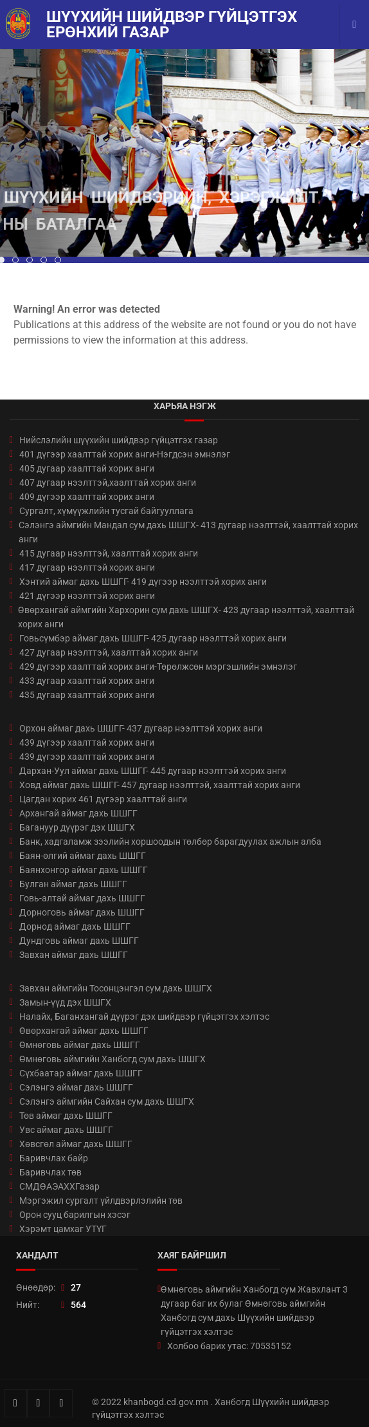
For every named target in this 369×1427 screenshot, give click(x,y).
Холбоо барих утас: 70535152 (229, 1346)
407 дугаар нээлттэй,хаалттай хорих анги (107, 482)
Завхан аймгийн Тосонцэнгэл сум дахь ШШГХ (115, 988)
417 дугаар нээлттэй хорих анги (87, 567)
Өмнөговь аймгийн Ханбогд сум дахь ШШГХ (112, 1059)
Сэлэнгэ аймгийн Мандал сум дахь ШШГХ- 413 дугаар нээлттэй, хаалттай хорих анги (188, 532)
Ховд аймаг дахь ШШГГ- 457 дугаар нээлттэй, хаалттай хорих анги (159, 785)
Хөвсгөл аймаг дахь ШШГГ (75, 1144)
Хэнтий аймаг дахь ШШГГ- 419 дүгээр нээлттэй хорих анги (143, 581)
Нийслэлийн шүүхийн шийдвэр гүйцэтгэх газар (118, 440)
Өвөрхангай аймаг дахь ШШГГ (83, 1031)
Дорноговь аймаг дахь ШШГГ (82, 912)
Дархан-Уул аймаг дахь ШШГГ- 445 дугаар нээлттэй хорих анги (152, 771)
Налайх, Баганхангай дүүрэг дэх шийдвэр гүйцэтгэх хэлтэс (144, 1016)
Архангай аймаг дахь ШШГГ (78, 813)
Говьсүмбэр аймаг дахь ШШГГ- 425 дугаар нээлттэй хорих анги (153, 638)
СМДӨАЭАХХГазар (59, 1186)
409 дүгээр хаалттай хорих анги (86, 497)
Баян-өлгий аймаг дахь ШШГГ (82, 856)
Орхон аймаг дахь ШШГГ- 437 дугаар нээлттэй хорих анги (140, 728)
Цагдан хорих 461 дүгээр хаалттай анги (103, 799)
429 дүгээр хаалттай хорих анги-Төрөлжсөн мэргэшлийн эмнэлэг (158, 666)
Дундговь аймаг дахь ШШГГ (79, 940)
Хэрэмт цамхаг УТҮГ (63, 1229)
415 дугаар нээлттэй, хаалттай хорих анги (108, 553)
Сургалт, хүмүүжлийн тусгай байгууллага (106, 511)
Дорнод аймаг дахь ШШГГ (74, 926)
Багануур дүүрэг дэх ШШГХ (77, 827)
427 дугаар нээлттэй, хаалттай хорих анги (108, 652)
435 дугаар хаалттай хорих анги (86, 695)
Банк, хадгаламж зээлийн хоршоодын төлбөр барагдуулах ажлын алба (170, 841)
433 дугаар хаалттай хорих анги (86, 681)
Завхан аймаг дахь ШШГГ (73, 955)
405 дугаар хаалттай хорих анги (86, 468)
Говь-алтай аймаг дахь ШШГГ (82, 898)
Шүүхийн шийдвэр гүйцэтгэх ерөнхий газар (171, 24)
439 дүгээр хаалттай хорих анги (86, 742)
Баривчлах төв (50, 1172)
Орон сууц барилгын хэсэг (74, 1215)
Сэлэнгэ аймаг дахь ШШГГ (76, 1087)
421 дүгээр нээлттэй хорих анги (87, 596)
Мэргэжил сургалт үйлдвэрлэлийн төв (101, 1200)
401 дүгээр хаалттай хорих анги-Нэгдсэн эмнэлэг (124, 454)
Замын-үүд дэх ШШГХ (65, 1002)
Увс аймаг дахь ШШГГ (66, 1130)
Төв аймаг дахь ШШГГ (66, 1115)
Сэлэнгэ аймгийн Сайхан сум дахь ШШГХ (106, 1101)
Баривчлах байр (53, 1158)
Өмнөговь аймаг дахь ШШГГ (79, 1045)
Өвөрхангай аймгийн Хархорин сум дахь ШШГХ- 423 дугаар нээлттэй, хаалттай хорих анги (186, 617)
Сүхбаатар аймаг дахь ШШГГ (81, 1073)
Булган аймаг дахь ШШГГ (73, 884)
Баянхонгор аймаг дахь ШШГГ (83, 870)
